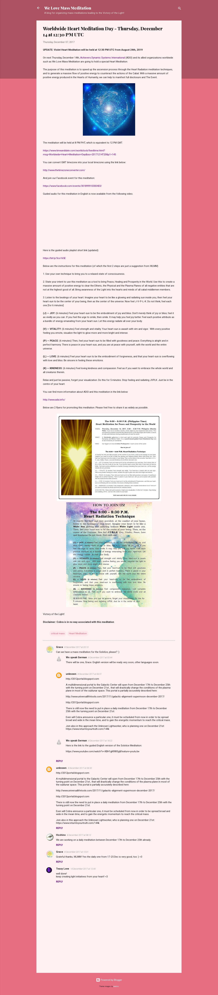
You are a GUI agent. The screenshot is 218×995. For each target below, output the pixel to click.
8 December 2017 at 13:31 (76, 852)
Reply (59, 761)
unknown (71, 673)
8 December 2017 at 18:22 (100, 740)
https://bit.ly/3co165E (54, 258)
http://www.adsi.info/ (54, 399)
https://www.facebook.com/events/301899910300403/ (72, 185)
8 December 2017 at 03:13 (76, 647)
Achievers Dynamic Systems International (102, 57)
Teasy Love (62, 868)
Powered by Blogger (109, 979)
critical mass (58, 633)
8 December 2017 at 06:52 (80, 768)
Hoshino (61, 834)
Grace (59, 647)
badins (116, 986)
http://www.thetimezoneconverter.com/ (64, 170)
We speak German (76, 657)
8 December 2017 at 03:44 (100, 657)
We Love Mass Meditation (67, 7)
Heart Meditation (78, 633)
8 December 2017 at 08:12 (79, 835)
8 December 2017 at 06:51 (90, 674)
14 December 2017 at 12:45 (83, 869)
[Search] (180, 9)
